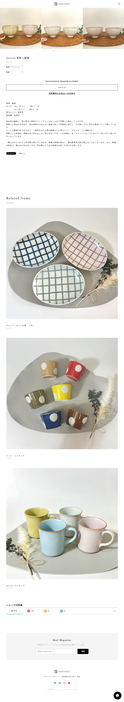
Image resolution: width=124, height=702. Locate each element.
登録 (83, 651)
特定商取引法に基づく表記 (71, 676)
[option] (62, 28)
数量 (8, 72)
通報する (22, 153)
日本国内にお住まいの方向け (62, 93)
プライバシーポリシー (51, 676)
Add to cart (62, 87)
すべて (14, 611)
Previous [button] (4, 28)
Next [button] (120, 28)
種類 (8, 67)
